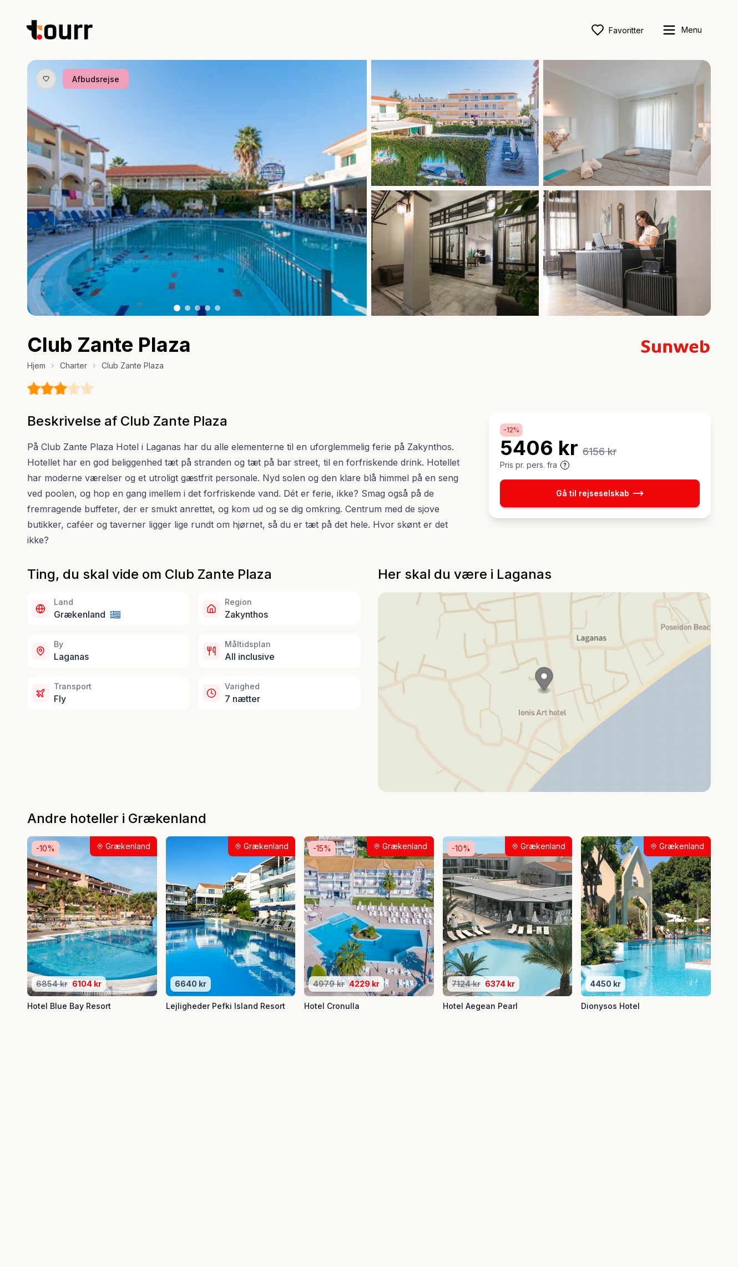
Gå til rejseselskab (600, 493)
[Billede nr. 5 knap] (217, 308)
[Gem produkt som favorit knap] (46, 79)
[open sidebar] (682, 30)
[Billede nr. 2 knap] (187, 308)
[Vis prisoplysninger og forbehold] (564, 465)
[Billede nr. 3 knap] (197, 308)
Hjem (36, 365)
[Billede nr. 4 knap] (207, 308)
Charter (73, 365)
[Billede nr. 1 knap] (177, 308)
